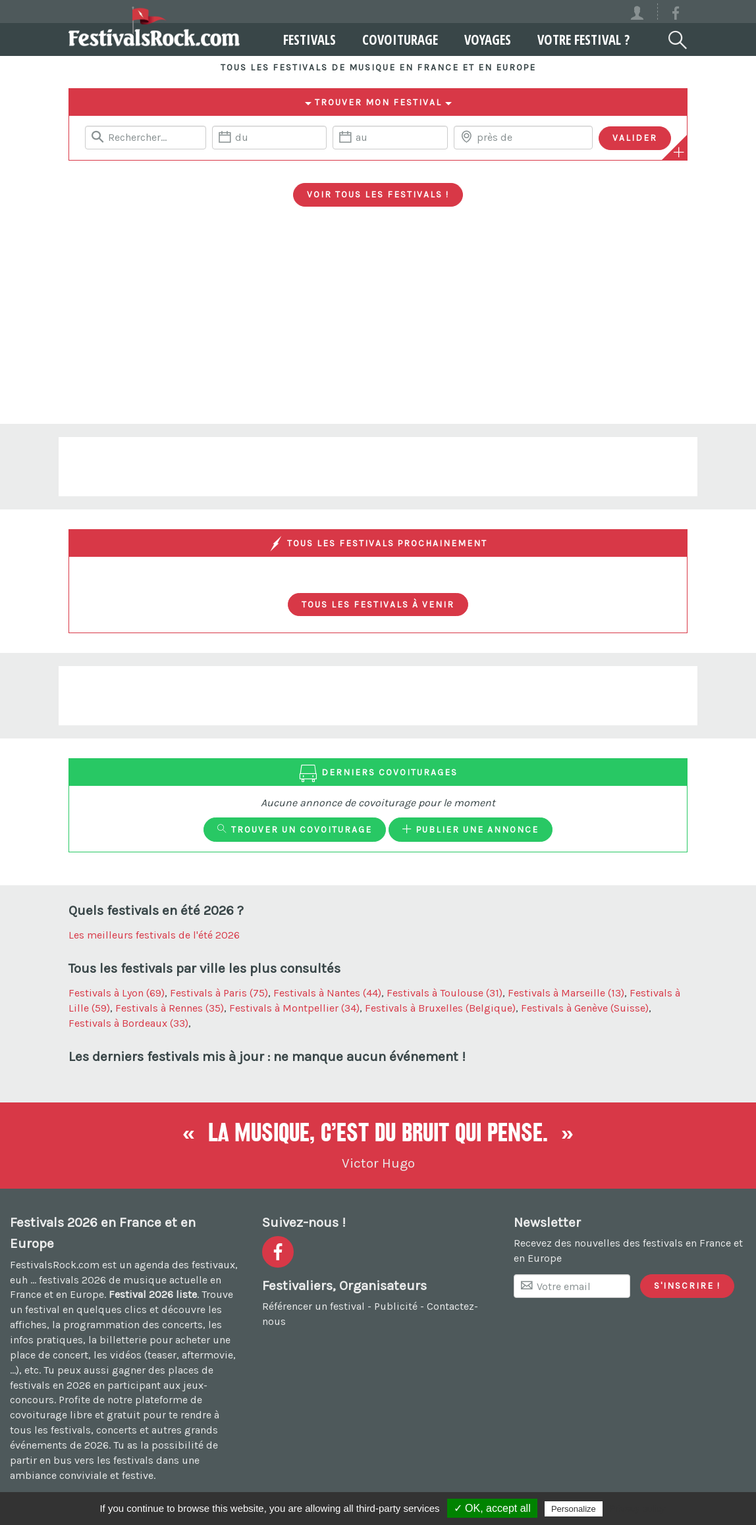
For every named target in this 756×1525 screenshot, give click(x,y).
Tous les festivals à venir (378, 604)
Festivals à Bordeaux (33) (128, 1023)
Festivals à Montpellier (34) (294, 1008)
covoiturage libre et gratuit (75, 1415)
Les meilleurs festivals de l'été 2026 (154, 935)
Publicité (396, 1306)
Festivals (292, 39)
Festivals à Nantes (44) (327, 993)
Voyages (470, 39)
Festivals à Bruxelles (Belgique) (440, 1008)
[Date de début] (269, 137)
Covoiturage (383, 39)
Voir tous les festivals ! (378, 194)
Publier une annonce (470, 829)
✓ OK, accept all (492, 1508)
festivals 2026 (72, 1280)
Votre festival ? (566, 39)
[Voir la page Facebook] (675, 15)
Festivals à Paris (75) (219, 993)
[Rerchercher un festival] (145, 137)
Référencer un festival (313, 1306)
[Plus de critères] (679, 152)
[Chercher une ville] (523, 137)
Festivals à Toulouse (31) (444, 993)
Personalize (573, 1509)
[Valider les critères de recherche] (635, 138)
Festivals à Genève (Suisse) (585, 1008)
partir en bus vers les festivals (81, 1460)
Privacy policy (637, 1508)
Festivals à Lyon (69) (116, 993)
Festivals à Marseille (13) (566, 993)
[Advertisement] (378, 325)
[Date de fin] (390, 137)
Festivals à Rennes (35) (169, 1008)
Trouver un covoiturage (294, 829)
